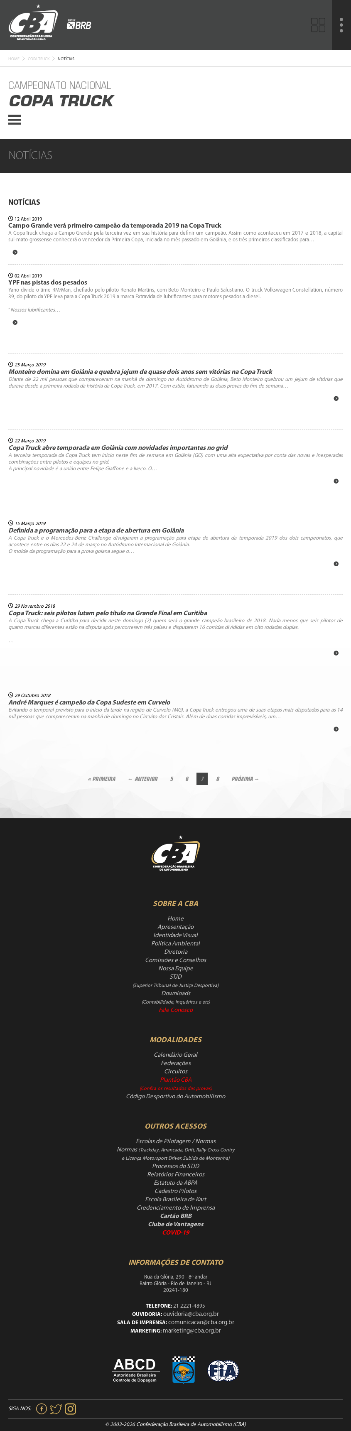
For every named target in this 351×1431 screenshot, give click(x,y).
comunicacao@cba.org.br (201, 1323)
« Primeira (101, 779)
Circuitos (175, 1072)
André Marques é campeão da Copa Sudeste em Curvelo (89, 703)
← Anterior (142, 779)
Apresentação (175, 927)
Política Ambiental (175, 944)
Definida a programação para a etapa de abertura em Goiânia (96, 531)
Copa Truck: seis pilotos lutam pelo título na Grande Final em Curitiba (107, 613)
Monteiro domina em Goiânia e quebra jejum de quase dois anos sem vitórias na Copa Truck (140, 372)
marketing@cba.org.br (192, 1331)
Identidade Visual (175, 936)
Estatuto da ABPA (175, 1183)
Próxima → (245, 779)
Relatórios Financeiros (175, 1175)
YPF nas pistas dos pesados (47, 283)
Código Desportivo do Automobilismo (175, 1097)
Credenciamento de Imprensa (176, 1208)
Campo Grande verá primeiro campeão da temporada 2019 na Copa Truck (114, 226)
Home (14, 59)
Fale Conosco (176, 1010)
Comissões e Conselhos (175, 960)
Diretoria (175, 952)
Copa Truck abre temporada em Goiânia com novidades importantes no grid (118, 448)
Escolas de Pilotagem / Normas (176, 1142)
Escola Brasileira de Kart (175, 1200)
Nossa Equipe (175, 969)
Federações (176, 1063)
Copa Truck (38, 59)
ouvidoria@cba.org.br (191, 1314)
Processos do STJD (175, 1166)
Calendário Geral (175, 1055)
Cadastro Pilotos (175, 1191)
